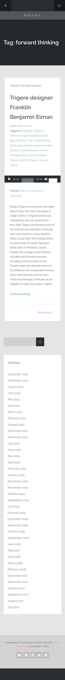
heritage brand (18, 155)
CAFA (56, 642)
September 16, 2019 (21, 125)
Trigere (14, 165)
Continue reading (21, 294)
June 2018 (14, 544)
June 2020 (14, 449)
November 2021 (18, 437)
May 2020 (14, 456)
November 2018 (18, 525)
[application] (33, 180)
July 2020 (14, 443)
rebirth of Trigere (28, 160)
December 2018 (18, 519)
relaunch (44, 160)
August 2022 (16, 387)
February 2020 (17, 468)
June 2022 (14, 393)
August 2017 (15, 601)
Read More (45, 312)
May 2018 (14, 550)
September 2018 (18, 538)
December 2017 (18, 575)
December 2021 (18, 431)
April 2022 (14, 405)
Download (15, 196)
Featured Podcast (30, 86)
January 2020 (16, 475)
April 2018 (14, 556)
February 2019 (17, 512)
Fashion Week (42, 140)
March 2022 (15, 412)
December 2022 (18, 374)
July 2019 (14, 506)
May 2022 (14, 399)
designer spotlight (29, 135)
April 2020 (14, 462)
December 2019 (18, 481)
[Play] (9, 180)
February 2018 (17, 569)
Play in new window (31, 190)
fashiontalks (16, 145)
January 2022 (16, 424)
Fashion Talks (26, 140)
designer (27, 130)
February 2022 (17, 418)
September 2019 (18, 500)
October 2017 (16, 588)
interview (33, 155)
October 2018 (16, 531)
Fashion (14, 86)
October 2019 (16, 494)
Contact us (22, 646)
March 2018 (15, 563)
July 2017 (13, 607)
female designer (33, 145)
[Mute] (46, 180)
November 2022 (18, 380)
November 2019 (18, 487)
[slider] (28, 181)
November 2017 (18, 582)
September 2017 (18, 594)
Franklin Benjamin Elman (34, 150)
